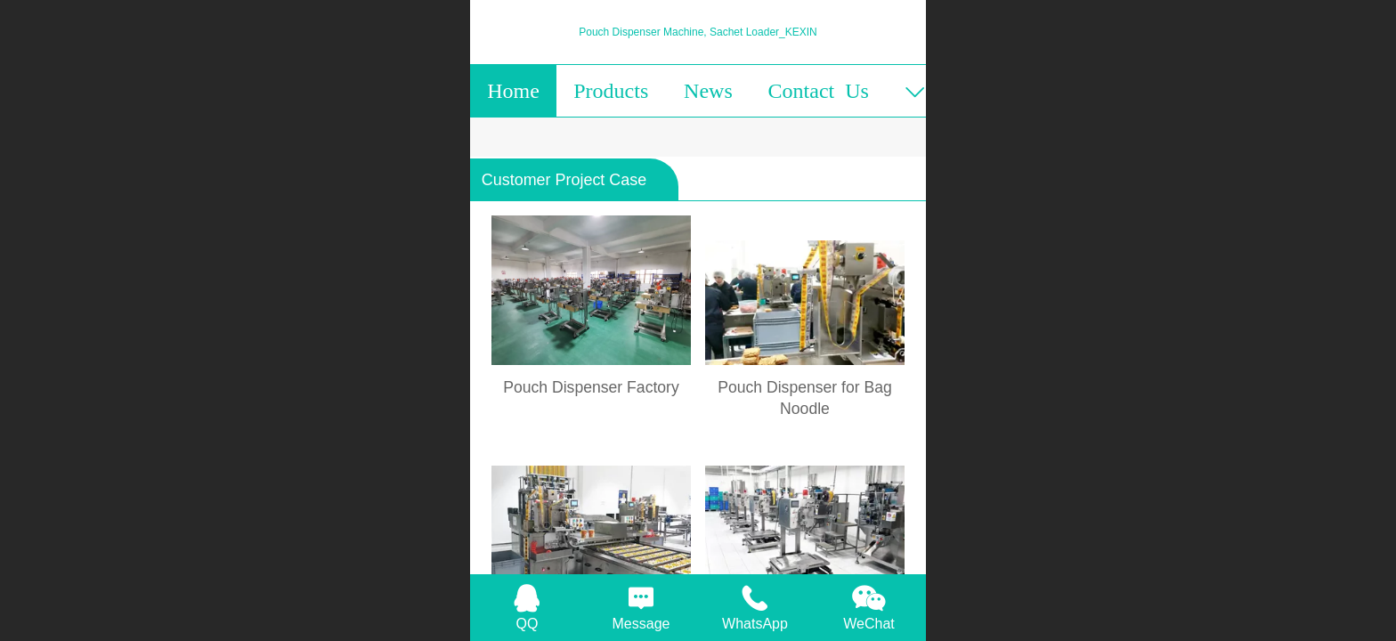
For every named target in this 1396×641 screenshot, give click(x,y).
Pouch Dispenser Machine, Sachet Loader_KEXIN (698, 32)
